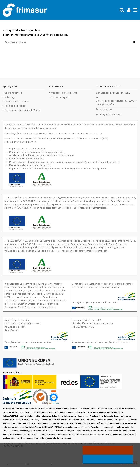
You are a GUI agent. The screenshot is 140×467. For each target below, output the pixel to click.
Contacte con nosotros (64, 92)
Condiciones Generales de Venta (22, 110)
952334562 (106, 109)
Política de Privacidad (17, 101)
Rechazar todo (108, 450)
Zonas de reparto (60, 97)
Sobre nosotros (13, 92)
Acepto (108, 459)
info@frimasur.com (110, 114)
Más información (16, 462)
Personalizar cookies (39, 462)
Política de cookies (15, 105)
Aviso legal (10, 97)
